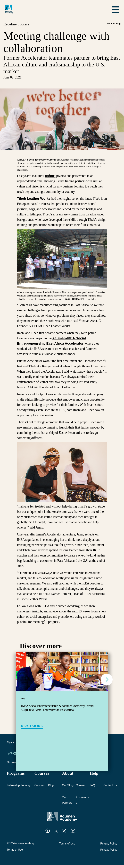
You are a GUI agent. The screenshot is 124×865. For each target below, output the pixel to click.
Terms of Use (67, 843)
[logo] (9, 9)
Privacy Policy (108, 843)
